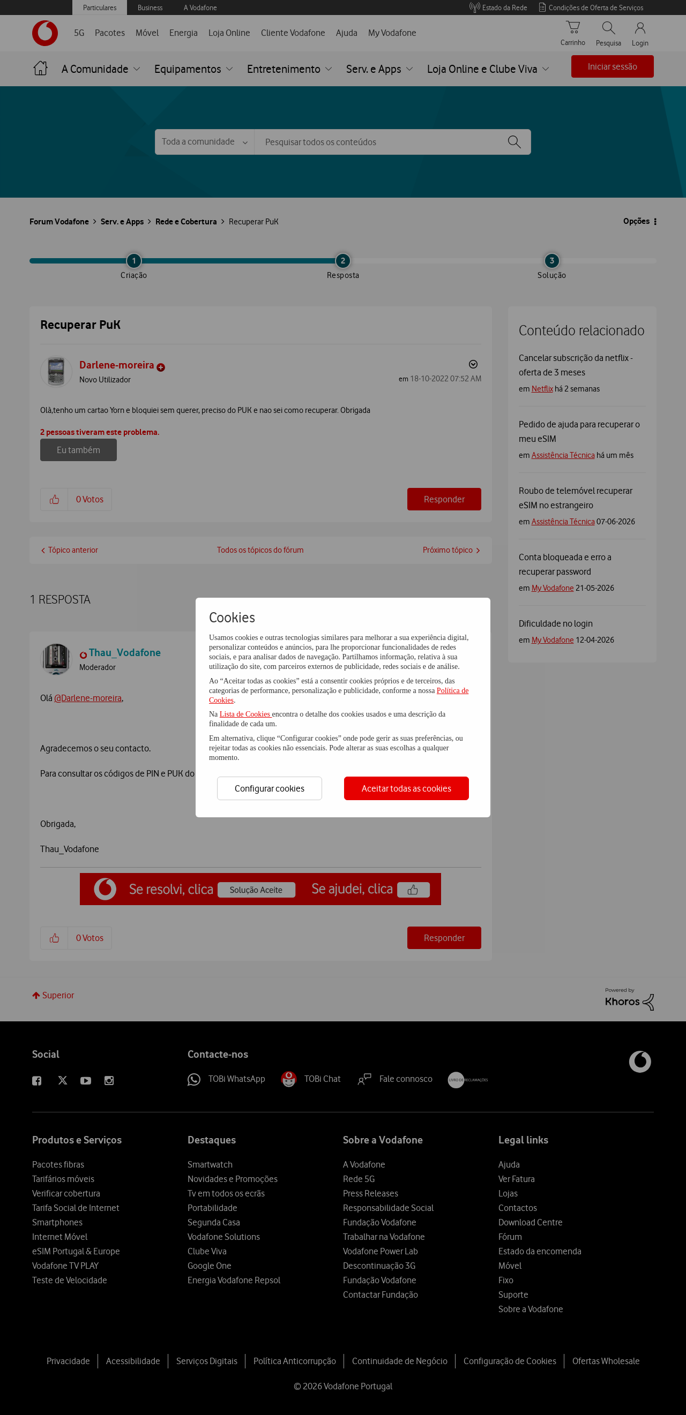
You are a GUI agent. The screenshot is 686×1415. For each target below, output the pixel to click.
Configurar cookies (269, 788)
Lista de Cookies (246, 714)
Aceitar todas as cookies (406, 788)
